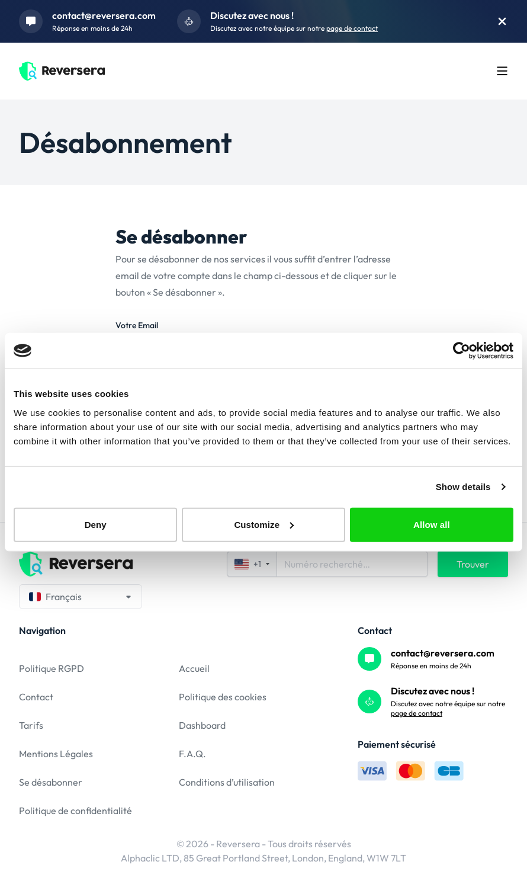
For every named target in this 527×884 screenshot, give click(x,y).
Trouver (473, 564)
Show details (463, 487)
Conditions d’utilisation (227, 782)
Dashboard (202, 725)
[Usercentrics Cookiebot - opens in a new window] (461, 351)
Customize (264, 524)
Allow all (431, 524)
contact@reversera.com (104, 15)
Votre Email (136, 325)
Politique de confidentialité (75, 810)
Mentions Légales (56, 754)
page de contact (352, 28)
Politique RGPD (51, 668)
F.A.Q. (192, 754)
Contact (36, 697)
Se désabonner (50, 782)
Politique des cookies (222, 697)
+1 (251, 564)
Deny (96, 524)
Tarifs (31, 725)
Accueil (194, 668)
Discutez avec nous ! (252, 15)
